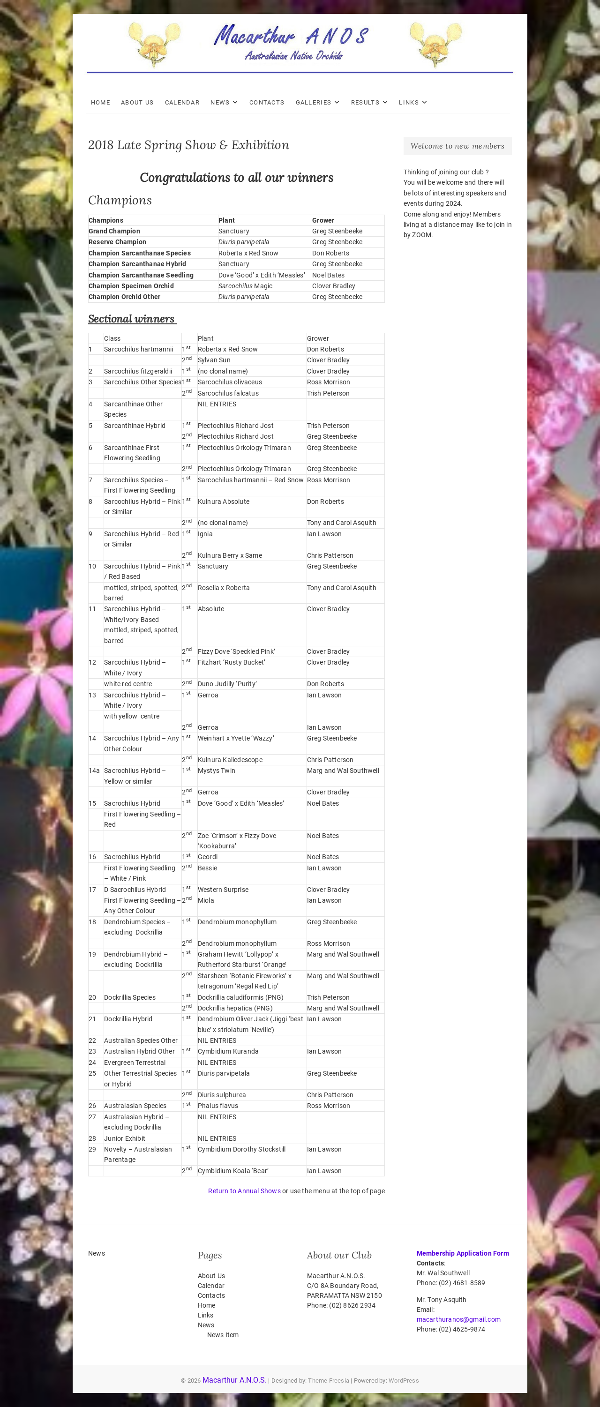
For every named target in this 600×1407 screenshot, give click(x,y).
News (222, 102)
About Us (139, 102)
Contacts (268, 102)
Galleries (316, 102)
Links (411, 102)
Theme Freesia (328, 1380)
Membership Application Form (463, 1253)
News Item (223, 1335)
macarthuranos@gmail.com (459, 1319)
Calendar (184, 102)
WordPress (404, 1380)
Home (102, 102)
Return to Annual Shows (244, 1191)
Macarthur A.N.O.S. (234, 1380)
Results (367, 102)
